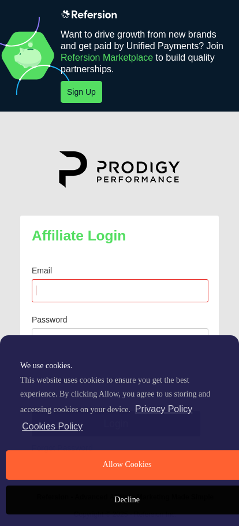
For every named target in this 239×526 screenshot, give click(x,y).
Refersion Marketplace (107, 57)
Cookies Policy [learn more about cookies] (52, 426)
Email (42, 270)
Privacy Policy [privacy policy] (164, 409)
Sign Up (81, 92)
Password (49, 319)
